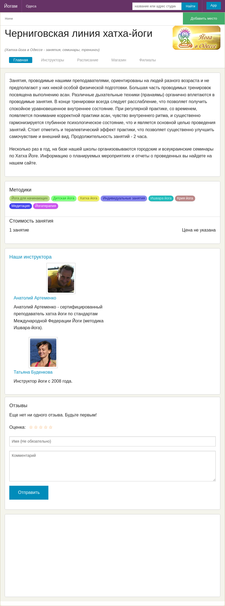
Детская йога (63, 198)
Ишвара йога (161, 198)
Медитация (20, 206)
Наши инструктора (30, 257)
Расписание (87, 60)
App (214, 5)
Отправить (29, 492)
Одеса (31, 6)
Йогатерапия (45, 206)
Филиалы (147, 60)
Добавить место (204, 18)
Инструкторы (52, 60)
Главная (20, 60)
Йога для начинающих (29, 198)
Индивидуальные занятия (124, 198)
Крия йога (185, 198)
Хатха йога (88, 198)
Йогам (10, 6)
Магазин (119, 60)
